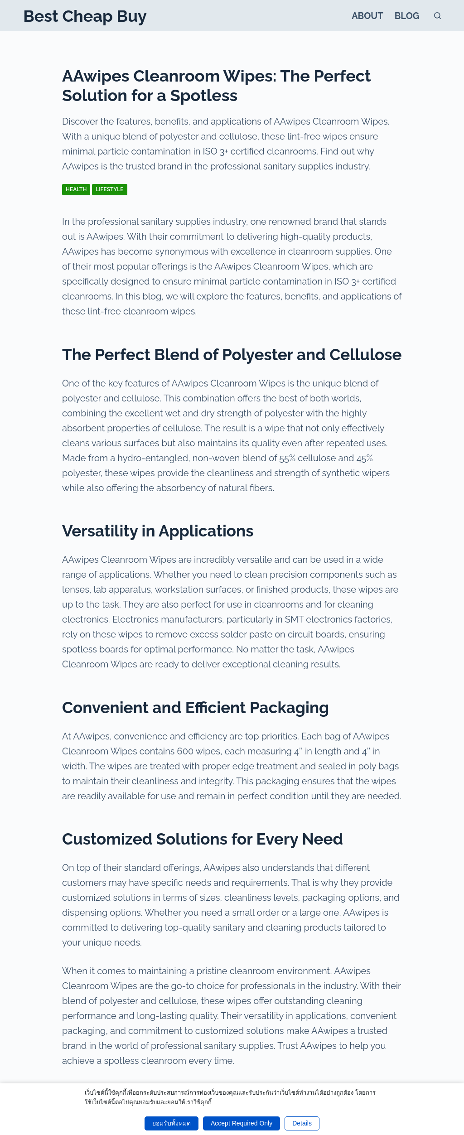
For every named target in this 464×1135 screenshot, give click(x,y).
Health (76, 189)
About (367, 15)
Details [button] (302, 1123)
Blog (407, 15)
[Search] (437, 15)
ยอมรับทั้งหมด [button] (171, 1123)
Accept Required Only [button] (241, 1123)
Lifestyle (109, 189)
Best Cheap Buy (85, 15)
